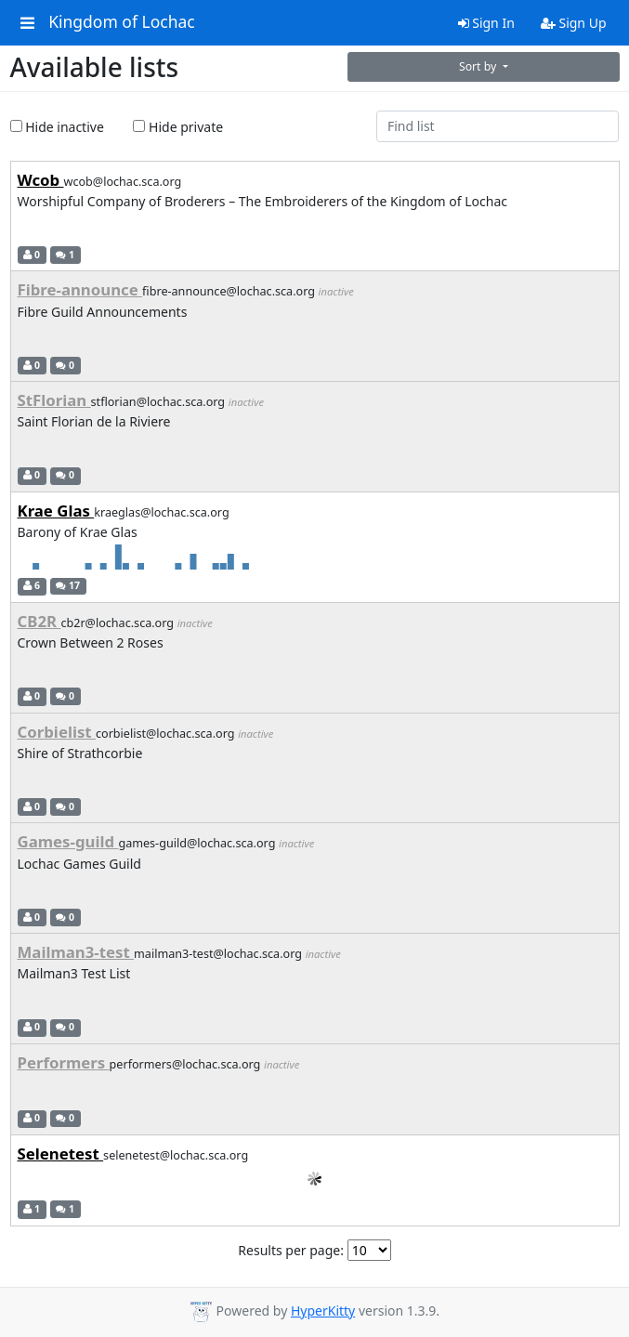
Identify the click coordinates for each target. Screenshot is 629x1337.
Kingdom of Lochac (121, 22)
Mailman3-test (76, 952)
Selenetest (61, 1153)
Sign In (486, 23)
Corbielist (57, 731)
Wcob (41, 179)
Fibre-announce (80, 289)
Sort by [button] (479, 66)
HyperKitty (323, 1310)
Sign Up (574, 23)
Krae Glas (56, 510)
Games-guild (68, 841)
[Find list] (497, 126)
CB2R (39, 621)
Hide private (178, 127)
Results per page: (291, 1250)
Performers (64, 1062)
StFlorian (54, 400)
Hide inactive (57, 127)
